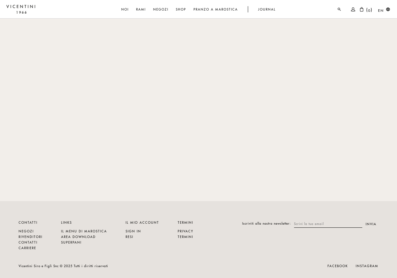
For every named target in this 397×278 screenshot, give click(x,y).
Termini (185, 236)
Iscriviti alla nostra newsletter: (266, 223)
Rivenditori (30, 236)
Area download (78, 236)
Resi (129, 236)
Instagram (367, 265)
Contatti (28, 242)
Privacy (186, 231)
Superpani (71, 242)
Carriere (27, 247)
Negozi (26, 231)
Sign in (133, 231)
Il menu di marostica (84, 231)
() (365, 9)
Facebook (338, 265)
